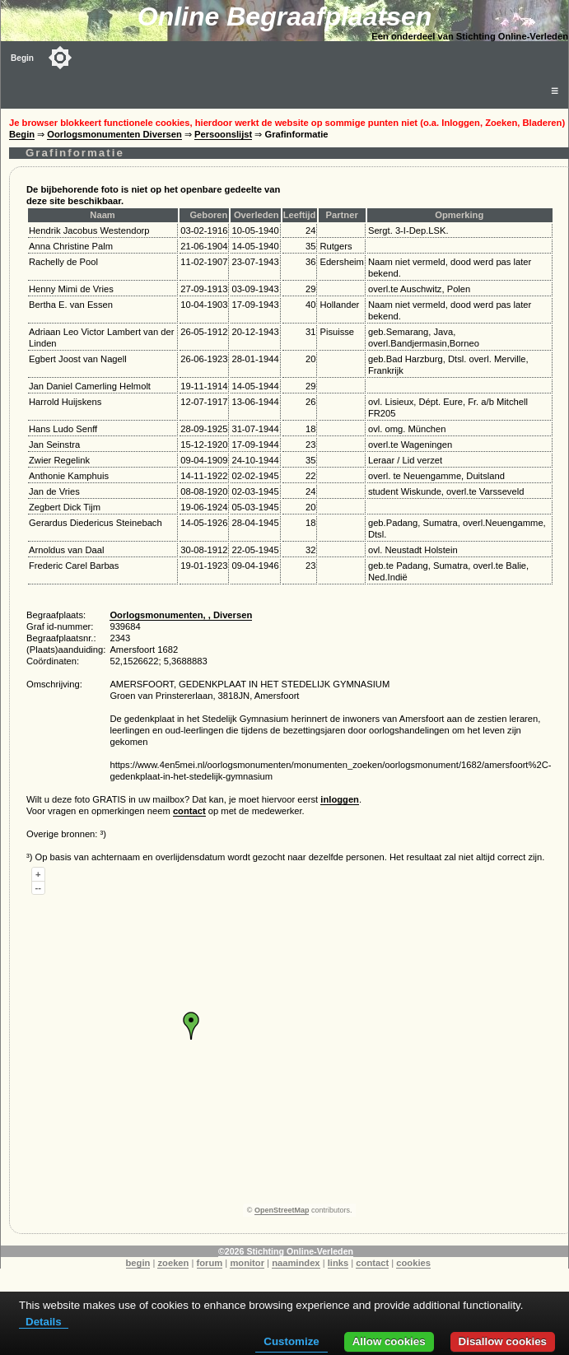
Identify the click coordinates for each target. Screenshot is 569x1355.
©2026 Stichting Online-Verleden (285, 1251)
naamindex (295, 1263)
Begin (22, 58)
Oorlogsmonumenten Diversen (114, 134)
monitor (247, 1263)
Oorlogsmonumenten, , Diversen (181, 615)
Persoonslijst (223, 134)
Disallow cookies (503, 1341)
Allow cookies (389, 1341)
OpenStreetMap (282, 1210)
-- (38, 887)
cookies (413, 1263)
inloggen (339, 799)
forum (210, 1263)
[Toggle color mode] (60, 57)
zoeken (173, 1263)
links (338, 1263)
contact (189, 811)
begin (138, 1263)
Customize (291, 1341)
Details (44, 1321)
